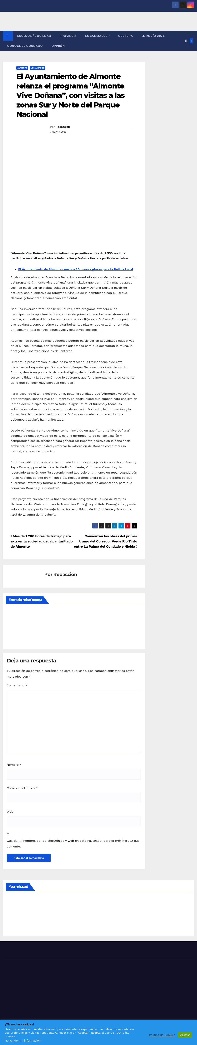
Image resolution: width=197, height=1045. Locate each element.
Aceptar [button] (185, 1034)
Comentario (17, 685)
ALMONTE (22, 68)
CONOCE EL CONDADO (25, 46)
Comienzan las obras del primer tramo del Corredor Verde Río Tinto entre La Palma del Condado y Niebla (105, 541)
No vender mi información (23, 1040)
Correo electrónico (22, 788)
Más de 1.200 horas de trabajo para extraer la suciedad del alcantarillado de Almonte (42, 541)
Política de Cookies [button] (162, 1035)
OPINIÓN (58, 46)
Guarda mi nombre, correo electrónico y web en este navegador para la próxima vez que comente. (73, 843)
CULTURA (125, 36)
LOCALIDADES (97, 36)
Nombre (14, 764)
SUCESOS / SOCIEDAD (34, 36)
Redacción (63, 127)
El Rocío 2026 (153, 36)
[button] (186, 41)
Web (10, 811)
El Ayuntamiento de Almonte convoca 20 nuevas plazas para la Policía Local (75, 269)
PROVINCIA (68, 36)
